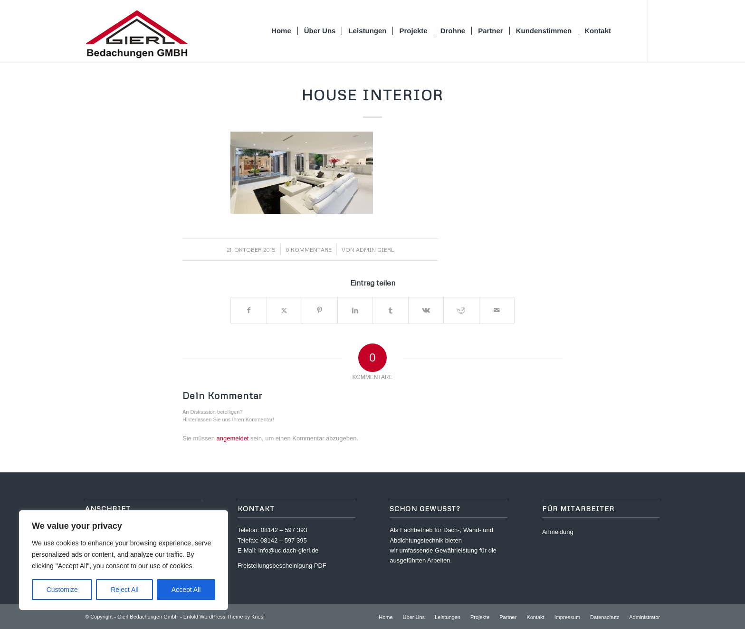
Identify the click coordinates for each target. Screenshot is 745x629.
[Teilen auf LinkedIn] (355, 310)
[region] (123, 560)
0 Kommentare (309, 249)
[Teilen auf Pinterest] (319, 310)
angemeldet (233, 438)
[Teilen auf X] (284, 310)
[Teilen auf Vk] (426, 310)
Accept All (186, 589)
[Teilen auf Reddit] (461, 310)
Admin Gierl (375, 249)
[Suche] (627, 31)
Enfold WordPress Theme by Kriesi (224, 616)
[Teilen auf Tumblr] (390, 310)
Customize (62, 589)
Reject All (124, 589)
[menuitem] (282, 31)
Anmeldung (557, 531)
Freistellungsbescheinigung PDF (282, 565)
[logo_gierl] (136, 31)
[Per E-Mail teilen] (497, 310)
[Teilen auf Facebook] (249, 310)
